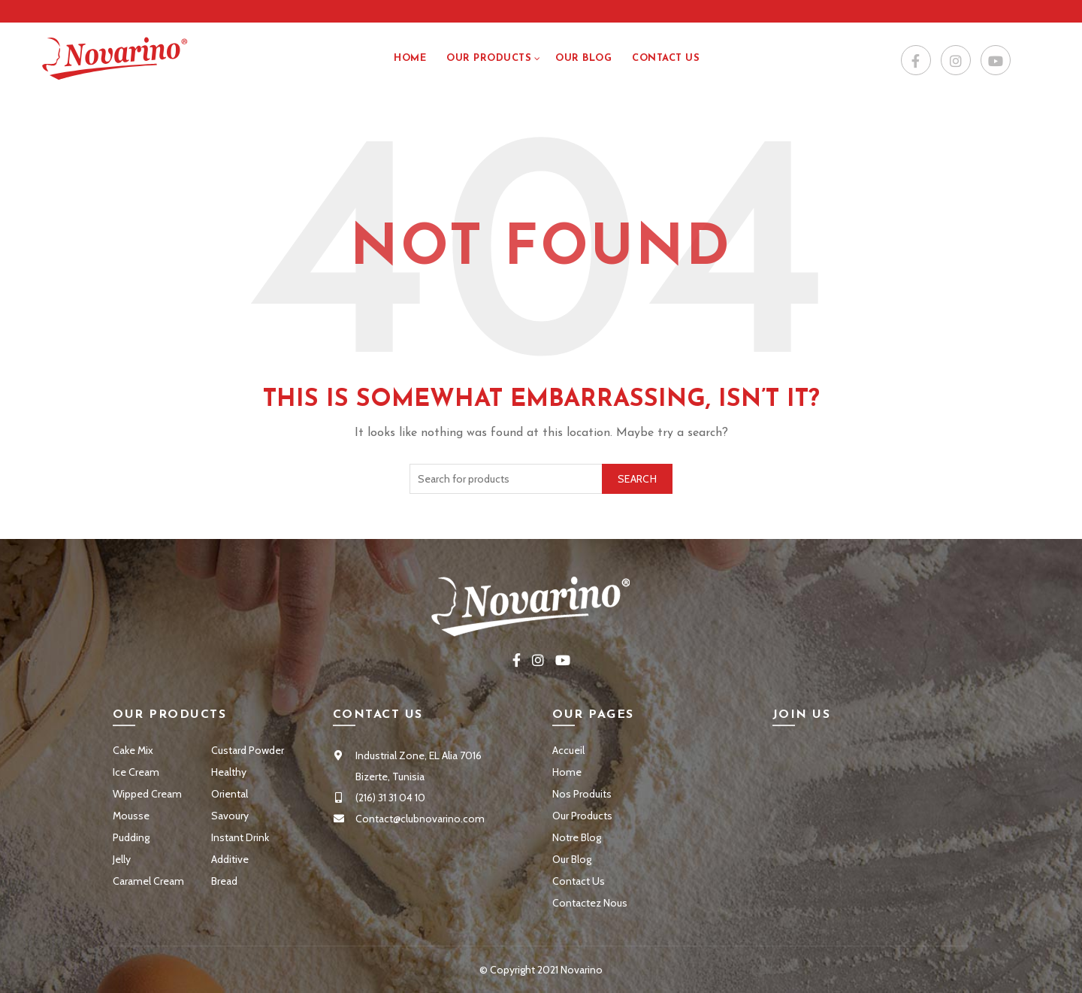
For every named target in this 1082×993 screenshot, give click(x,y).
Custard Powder (247, 750)
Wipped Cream (147, 794)
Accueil (568, 750)
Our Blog (583, 58)
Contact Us (578, 881)
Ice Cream (136, 772)
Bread (224, 881)
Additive (230, 859)
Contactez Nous (589, 903)
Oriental (229, 794)
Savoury (230, 815)
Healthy (228, 772)
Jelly (122, 859)
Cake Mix (133, 750)
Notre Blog (576, 837)
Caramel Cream (148, 881)
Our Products (488, 58)
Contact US (666, 58)
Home (410, 58)
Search (637, 479)
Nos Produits (582, 794)
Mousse (131, 815)
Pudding (131, 837)
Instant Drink (240, 837)
